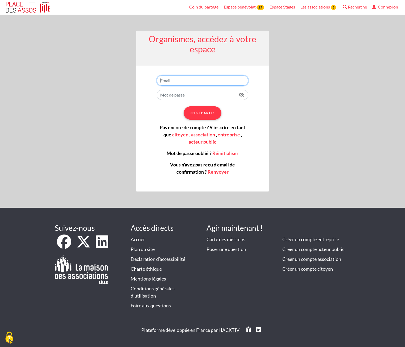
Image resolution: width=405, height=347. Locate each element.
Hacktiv (228, 330)
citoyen (180, 134)
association (203, 134)
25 (260, 7)
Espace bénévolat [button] (244, 7)
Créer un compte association (311, 259)
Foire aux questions (151, 305)
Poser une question (226, 249)
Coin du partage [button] (203, 6)
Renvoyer (218, 172)
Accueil (138, 239)
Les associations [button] (318, 7)
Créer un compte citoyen (307, 269)
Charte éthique (146, 269)
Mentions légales (148, 279)
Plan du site (143, 249)
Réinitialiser (225, 153)
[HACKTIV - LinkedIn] (258, 330)
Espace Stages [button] (282, 6)
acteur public (202, 142)
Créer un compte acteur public (313, 249)
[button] (354, 7)
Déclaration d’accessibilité (158, 259)
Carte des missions (225, 239)
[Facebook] (64, 245)
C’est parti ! (202, 113)
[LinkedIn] (102, 245)
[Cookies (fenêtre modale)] (9, 338)
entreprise (229, 134)
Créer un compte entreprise (310, 239)
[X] (84, 245)
